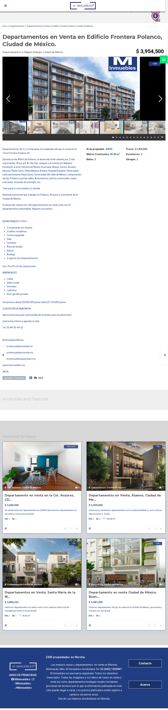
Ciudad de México (53, 52)
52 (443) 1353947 (111, 670)
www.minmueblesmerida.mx (17, 346)
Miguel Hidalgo (33, 52)
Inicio (4, 26)
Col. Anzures (14, 487)
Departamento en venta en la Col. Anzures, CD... (39, 497)
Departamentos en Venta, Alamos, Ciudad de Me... (125, 497)
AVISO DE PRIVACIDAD (23, 676)
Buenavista (97, 585)
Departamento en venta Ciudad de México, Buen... (123, 595)
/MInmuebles (22, 681)
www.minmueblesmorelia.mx (17, 352)
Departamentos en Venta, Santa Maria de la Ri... (40, 595)
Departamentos (17, 26)
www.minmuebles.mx (13, 365)
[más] (31, 514)
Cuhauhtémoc (98, 487)
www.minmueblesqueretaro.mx (19, 359)
